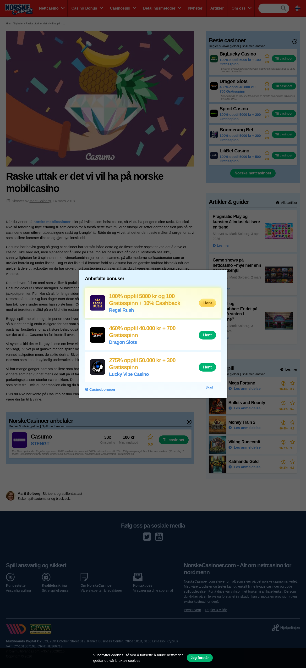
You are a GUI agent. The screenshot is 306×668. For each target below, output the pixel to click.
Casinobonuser (102, 389)
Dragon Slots (123, 342)
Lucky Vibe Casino (129, 374)
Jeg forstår (200, 658)
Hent (207, 303)
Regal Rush (121, 310)
